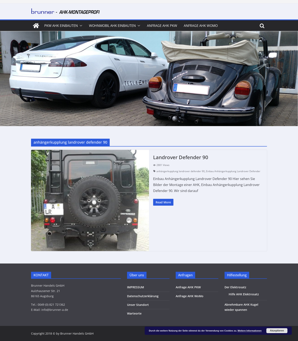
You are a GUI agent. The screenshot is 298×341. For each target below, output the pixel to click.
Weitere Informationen (250, 330)
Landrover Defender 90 (180, 157)
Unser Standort (138, 305)
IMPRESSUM (135, 287)
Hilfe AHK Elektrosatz (244, 294)
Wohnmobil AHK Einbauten (112, 25)
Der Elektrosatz (235, 287)
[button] (80, 25)
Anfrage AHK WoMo (201, 25)
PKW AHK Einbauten (61, 25)
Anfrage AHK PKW (162, 25)
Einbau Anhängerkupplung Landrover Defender (233, 171)
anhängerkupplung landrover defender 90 (180, 171)
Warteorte (134, 313)
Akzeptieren (277, 330)
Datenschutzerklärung (143, 296)
